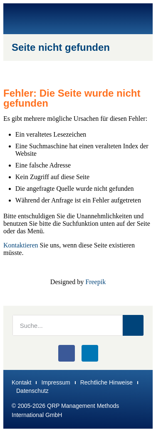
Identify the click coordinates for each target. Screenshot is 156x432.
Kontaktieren (20, 245)
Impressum (55, 382)
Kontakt (21, 382)
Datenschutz (32, 390)
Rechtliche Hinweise (106, 382)
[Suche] (133, 325)
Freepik (95, 281)
